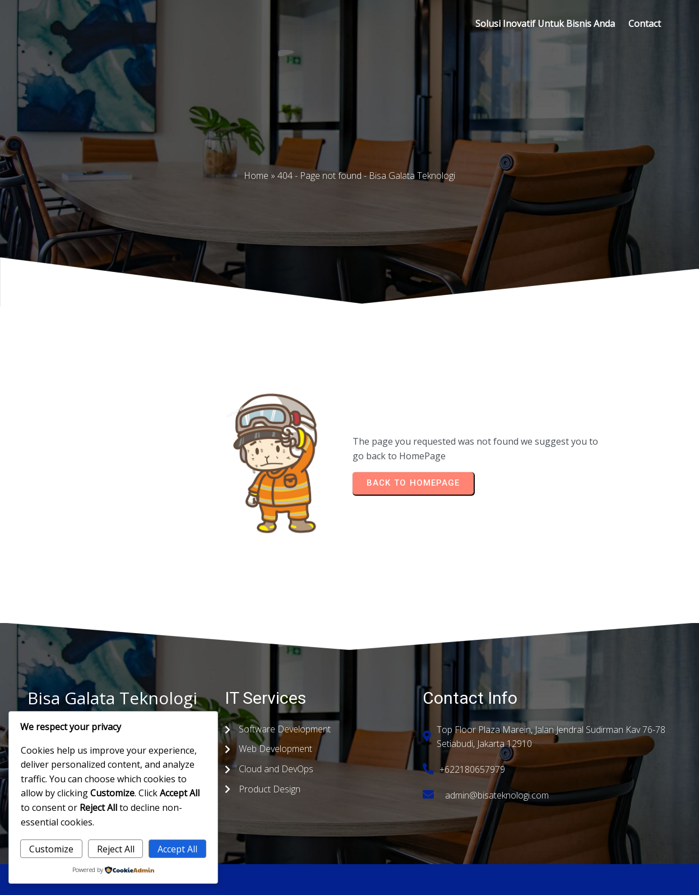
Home (256, 175)
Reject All (116, 849)
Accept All (177, 849)
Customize (51, 849)
